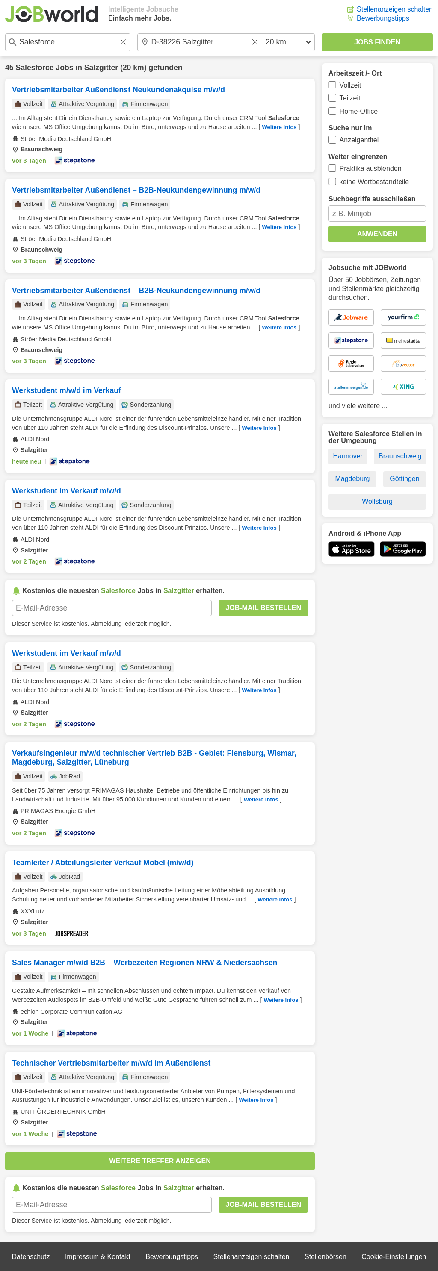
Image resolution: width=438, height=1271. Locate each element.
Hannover (348, 456)
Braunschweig (400, 456)
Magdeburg (352, 478)
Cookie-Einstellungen (393, 1256)
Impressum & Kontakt (97, 1256)
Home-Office (359, 111)
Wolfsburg (377, 501)
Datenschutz (31, 1256)
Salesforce (34, 67)
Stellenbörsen (325, 1256)
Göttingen (404, 478)
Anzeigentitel (359, 140)
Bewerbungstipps (383, 18)
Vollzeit (350, 85)
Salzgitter (101, 67)
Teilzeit (350, 98)
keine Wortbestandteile (374, 181)
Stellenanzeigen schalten (395, 9)
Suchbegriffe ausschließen (372, 199)
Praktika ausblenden (371, 168)
